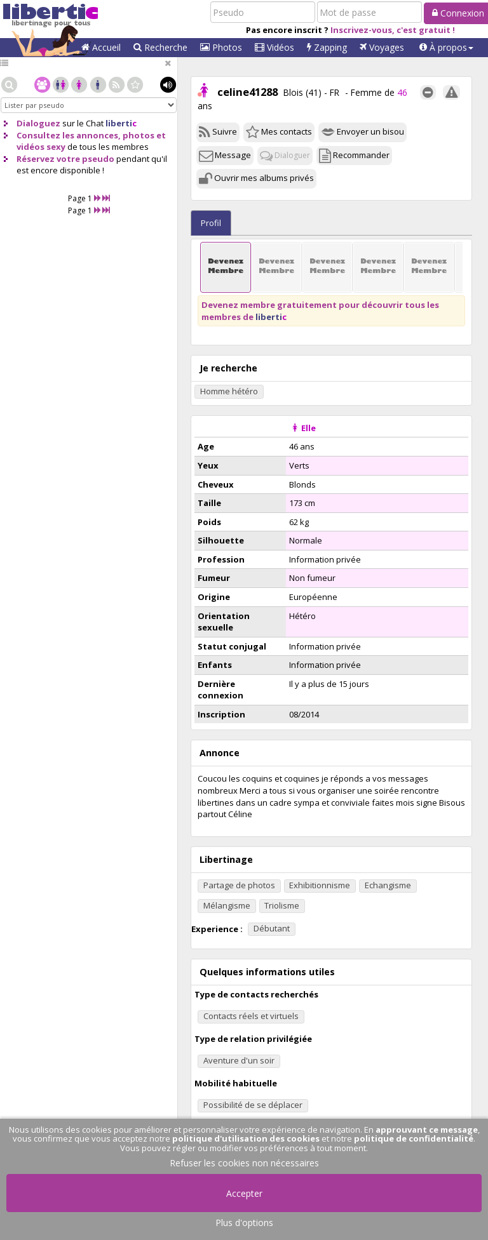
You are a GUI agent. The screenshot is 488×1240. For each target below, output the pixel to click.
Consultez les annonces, (69, 135)
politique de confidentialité (413, 1138)
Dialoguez (38, 123)
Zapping (327, 47)
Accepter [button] (244, 1193)
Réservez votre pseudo (65, 158)
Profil (211, 223)
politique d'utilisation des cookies (246, 1138)
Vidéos (274, 47)
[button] (446, 47)
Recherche (160, 47)
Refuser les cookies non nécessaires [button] (244, 1163)
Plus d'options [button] (244, 1223)
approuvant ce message (427, 1129)
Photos (221, 47)
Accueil (101, 47)
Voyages (382, 47)
